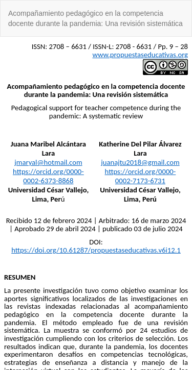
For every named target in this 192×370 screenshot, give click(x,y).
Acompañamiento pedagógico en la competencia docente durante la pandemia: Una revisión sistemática (95, 18)
